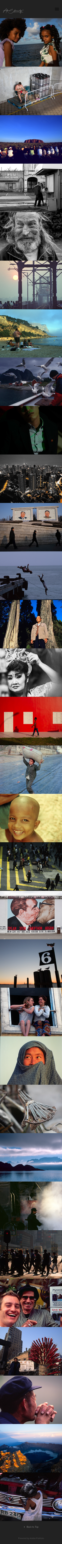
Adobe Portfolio (37, 1538)
